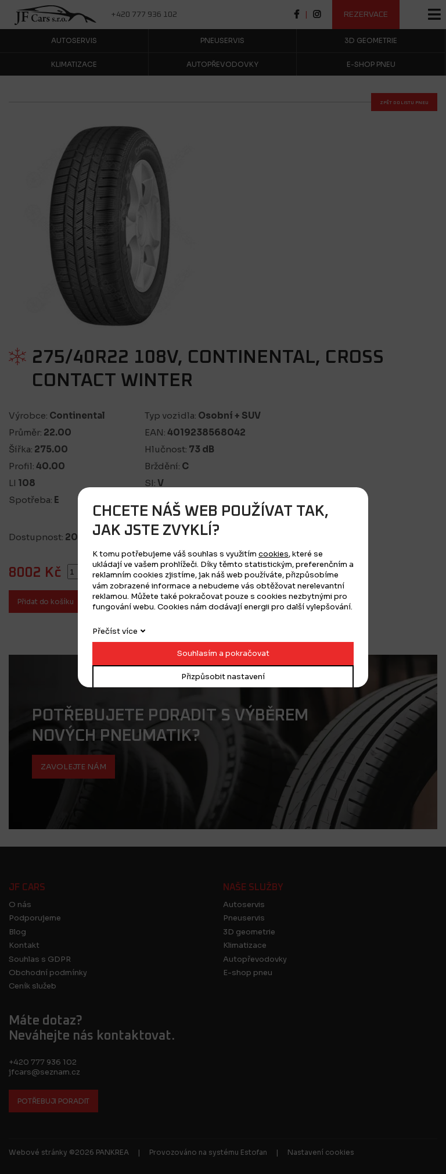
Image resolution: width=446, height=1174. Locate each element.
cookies (273, 554)
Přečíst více (115, 631)
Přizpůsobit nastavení (223, 676)
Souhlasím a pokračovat (223, 653)
